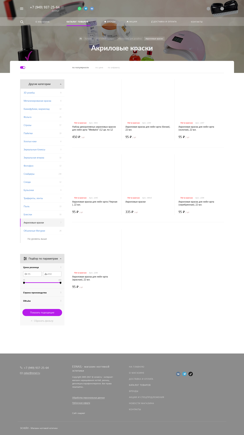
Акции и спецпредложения (146, 397)
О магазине (136, 372)
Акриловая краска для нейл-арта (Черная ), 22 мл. (94, 203)
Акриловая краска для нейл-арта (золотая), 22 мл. (196, 128)
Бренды (133, 391)
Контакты (135, 409)
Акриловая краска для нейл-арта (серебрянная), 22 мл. (196, 203)
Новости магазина (141, 403)
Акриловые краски (135, 201)
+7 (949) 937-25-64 (45, 7)
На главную (136, 366)
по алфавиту (114, 67)
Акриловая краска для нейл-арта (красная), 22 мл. (90, 278)
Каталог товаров (140, 384)
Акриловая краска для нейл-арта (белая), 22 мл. (147, 128)
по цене (99, 67)
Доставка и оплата (141, 378)
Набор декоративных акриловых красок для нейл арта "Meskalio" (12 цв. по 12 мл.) (94, 128)
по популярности (80, 67)
